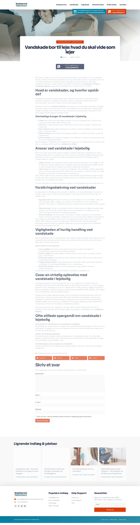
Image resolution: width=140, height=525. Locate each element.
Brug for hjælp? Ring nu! (118, 10)
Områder (123, 5)
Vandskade (74, 5)
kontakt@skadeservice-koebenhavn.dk (90, 10)
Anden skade (111, 5)
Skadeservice (61, 5)
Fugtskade (85, 5)
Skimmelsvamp (98, 5)
